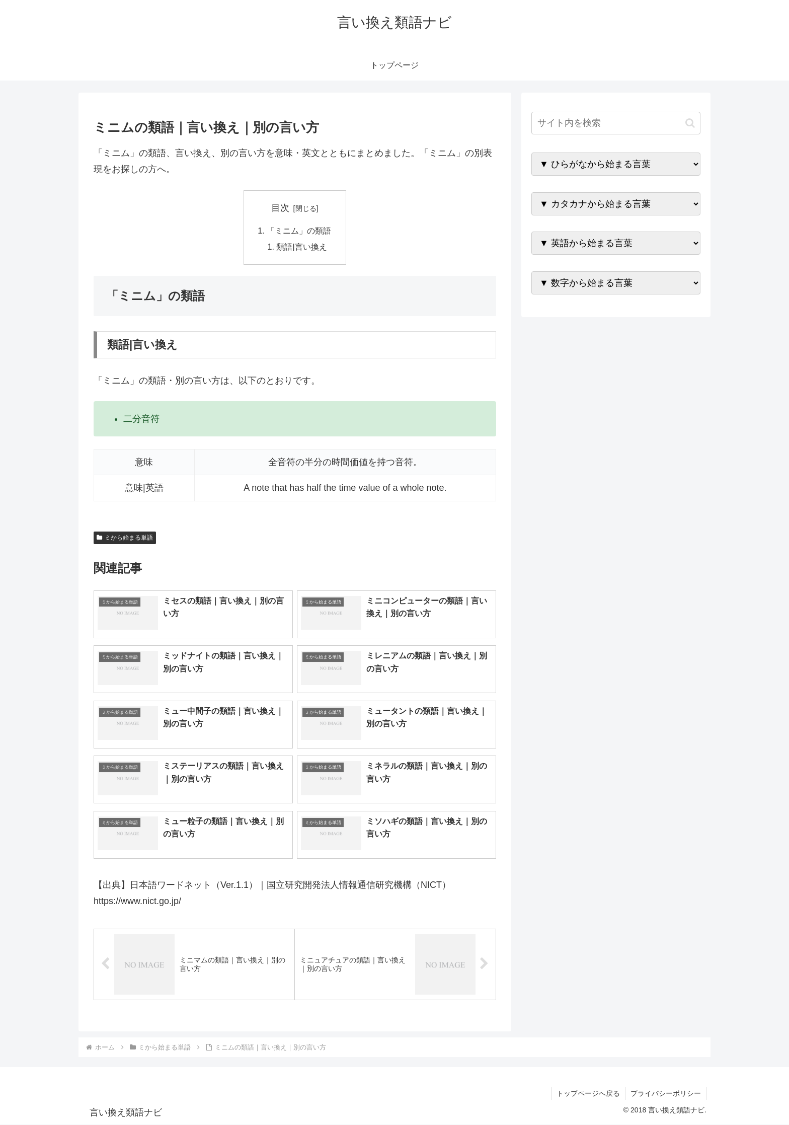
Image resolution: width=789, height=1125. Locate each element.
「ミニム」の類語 (299, 230)
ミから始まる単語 (125, 537)
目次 (280, 208)
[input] (615, 123)
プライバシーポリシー (665, 1093)
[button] (690, 123)
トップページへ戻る (588, 1093)
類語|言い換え (302, 246)
